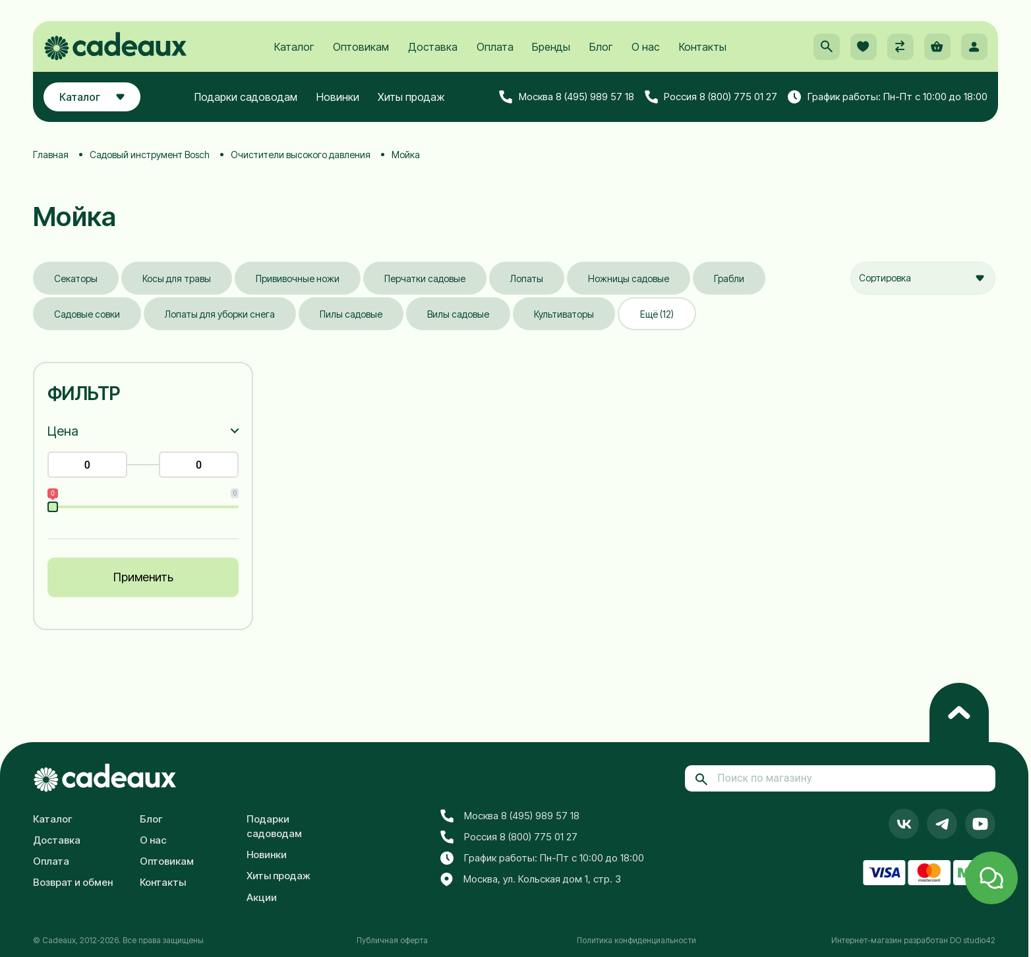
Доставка (432, 46)
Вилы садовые (458, 314)
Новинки (337, 96)
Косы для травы (176, 278)
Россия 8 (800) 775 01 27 (711, 96)
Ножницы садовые (628, 278)
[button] (826, 47)
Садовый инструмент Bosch (150, 154)
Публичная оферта (392, 940)
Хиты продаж (411, 96)
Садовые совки (87, 314)
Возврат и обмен (73, 882)
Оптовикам (361, 46)
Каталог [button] (92, 96)
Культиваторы (564, 314)
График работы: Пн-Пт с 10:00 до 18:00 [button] (887, 96)
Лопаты (526, 278)
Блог (600, 46)
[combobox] (922, 278)
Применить (143, 577)
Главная (51, 154)
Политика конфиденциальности (636, 940)
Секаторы (76, 278)
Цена (62, 431)
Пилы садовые (351, 314)
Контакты (702, 46)
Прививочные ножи (297, 278)
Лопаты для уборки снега (220, 314)
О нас (646, 46)
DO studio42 (972, 940)
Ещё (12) (657, 314)
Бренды (551, 46)
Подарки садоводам (245, 96)
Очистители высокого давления (300, 154)
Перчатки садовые (424, 278)
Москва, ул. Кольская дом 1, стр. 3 (530, 880)
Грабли (729, 278)
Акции (262, 897)
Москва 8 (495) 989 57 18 (566, 96)
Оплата (495, 46)
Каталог (294, 46)
